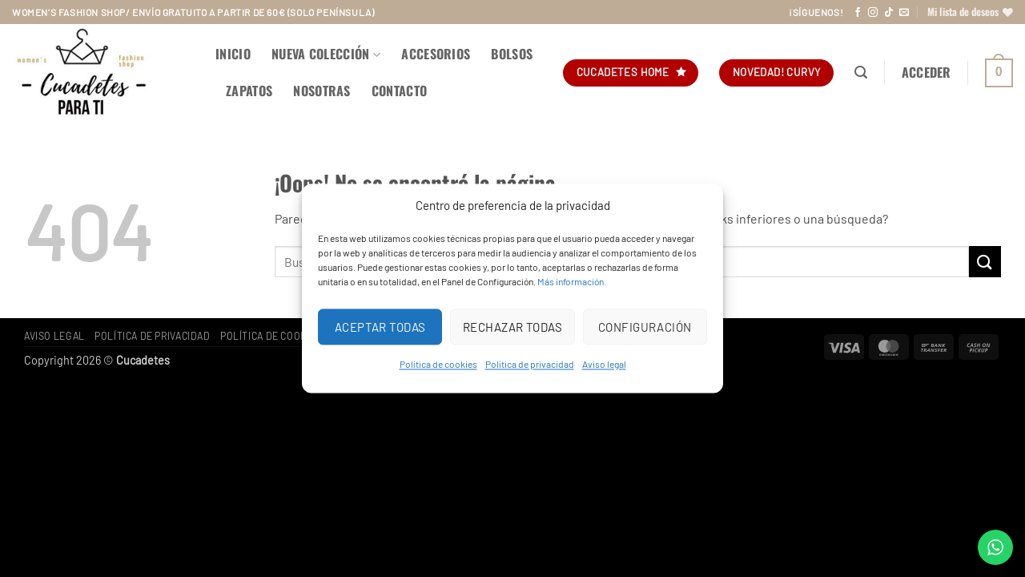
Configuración (645, 327)
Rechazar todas (512, 327)
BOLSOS (512, 53)
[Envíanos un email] (904, 12)
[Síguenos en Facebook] (857, 12)
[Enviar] (985, 261)
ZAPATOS (249, 90)
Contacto (400, 90)
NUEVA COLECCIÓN (325, 53)
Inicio (233, 53)
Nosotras (322, 90)
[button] (860, 72)
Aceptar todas (380, 327)
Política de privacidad (529, 363)
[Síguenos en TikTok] (889, 12)
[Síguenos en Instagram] (873, 12)
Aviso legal (604, 363)
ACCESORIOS (435, 53)
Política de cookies (438, 363)
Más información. (571, 281)
